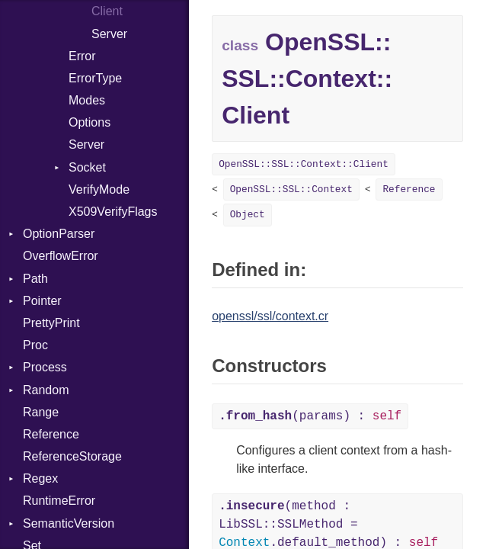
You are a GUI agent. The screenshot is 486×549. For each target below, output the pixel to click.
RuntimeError (59, 500)
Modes (87, 100)
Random (46, 390)
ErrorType (95, 78)
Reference (51, 434)
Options (89, 122)
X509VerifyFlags (113, 211)
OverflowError (60, 255)
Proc (35, 345)
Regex (40, 478)
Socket (87, 167)
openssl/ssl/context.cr (270, 316)
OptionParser (58, 233)
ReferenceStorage (72, 456)
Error (82, 56)
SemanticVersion (68, 523)
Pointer (42, 300)
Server (109, 33)
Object (247, 214)
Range (41, 412)
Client (107, 11)
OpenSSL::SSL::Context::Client (303, 164)
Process (45, 367)
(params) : (310, 416)
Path (35, 278)
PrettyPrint (51, 322)
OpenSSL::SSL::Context (291, 189)
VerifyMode (99, 189)
